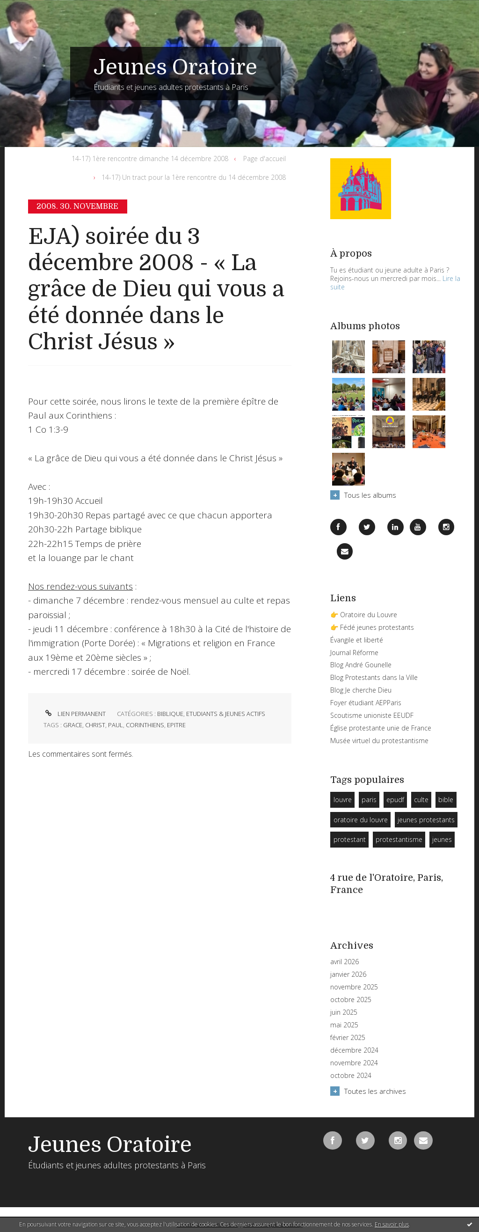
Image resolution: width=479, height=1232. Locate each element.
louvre (343, 799)
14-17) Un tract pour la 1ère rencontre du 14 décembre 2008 (194, 177)
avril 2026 (344, 962)
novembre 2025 (354, 987)
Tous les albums (370, 495)
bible (445, 799)
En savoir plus (392, 1224)
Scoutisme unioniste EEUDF (372, 715)
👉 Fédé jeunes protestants (372, 627)
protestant (350, 839)
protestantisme (399, 839)
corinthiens (145, 725)
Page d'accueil (264, 158)
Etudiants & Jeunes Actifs (225, 713)
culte (421, 799)
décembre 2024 (354, 1050)
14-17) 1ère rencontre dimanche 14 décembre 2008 (150, 158)
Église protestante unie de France (380, 727)
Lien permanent (75, 713)
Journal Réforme (354, 652)
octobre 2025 (350, 1000)
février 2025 (347, 1037)
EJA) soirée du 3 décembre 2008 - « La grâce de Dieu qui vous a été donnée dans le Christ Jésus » (156, 289)
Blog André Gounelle (361, 664)
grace (72, 725)
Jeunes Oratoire (175, 67)
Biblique (170, 713)
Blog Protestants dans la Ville (374, 677)
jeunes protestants (426, 819)
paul (115, 725)
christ (95, 725)
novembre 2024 (354, 1063)
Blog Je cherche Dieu (361, 690)
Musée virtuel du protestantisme (379, 740)
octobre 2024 (350, 1075)
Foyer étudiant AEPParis (365, 702)
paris (369, 799)
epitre (176, 725)
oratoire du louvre (361, 819)
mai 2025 (344, 1025)
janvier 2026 (348, 974)
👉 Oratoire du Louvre (363, 614)
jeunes (442, 839)
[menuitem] (152, 159)
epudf (395, 799)
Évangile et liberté (356, 639)
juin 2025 (343, 1012)
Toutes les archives (375, 1091)
